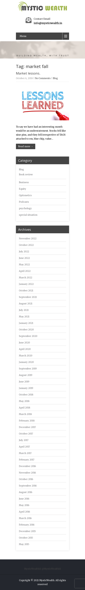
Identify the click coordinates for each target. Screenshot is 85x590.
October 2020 (26, 329)
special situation (28, 214)
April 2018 (24, 407)
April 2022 (25, 271)
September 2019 (28, 368)
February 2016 (26, 524)
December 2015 (27, 531)
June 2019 (24, 381)
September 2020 (28, 336)
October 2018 (26, 394)
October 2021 (26, 290)
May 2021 (24, 316)
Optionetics (25, 195)
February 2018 (27, 420)
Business (24, 182)
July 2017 (23, 440)
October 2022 (26, 245)
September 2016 (28, 485)
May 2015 (24, 544)
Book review (26, 174)
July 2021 (24, 310)
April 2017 (24, 446)
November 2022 (27, 238)
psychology (25, 208)
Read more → (25, 146)
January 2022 (26, 284)
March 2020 (25, 355)
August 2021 (25, 303)
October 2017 (26, 433)
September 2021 (28, 297)
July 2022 (24, 251)
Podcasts (24, 201)
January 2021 (26, 323)
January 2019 (26, 388)
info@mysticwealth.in (48, 23)
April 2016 (24, 511)
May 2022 (24, 264)
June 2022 (24, 258)
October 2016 (26, 479)
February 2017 (26, 459)
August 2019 (25, 375)
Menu (23, 36)
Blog (55, 78)
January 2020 (26, 362)
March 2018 (25, 414)
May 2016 (24, 505)
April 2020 (25, 349)
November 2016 (27, 472)
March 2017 (25, 453)
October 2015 (26, 537)
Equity (22, 188)
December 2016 (27, 466)
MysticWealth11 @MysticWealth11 (42, 568)
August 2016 (25, 492)
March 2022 (25, 277)
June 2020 (24, 342)
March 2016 (25, 518)
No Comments (43, 78)
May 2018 (24, 401)
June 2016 (24, 498)
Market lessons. (28, 73)
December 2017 (27, 427)
